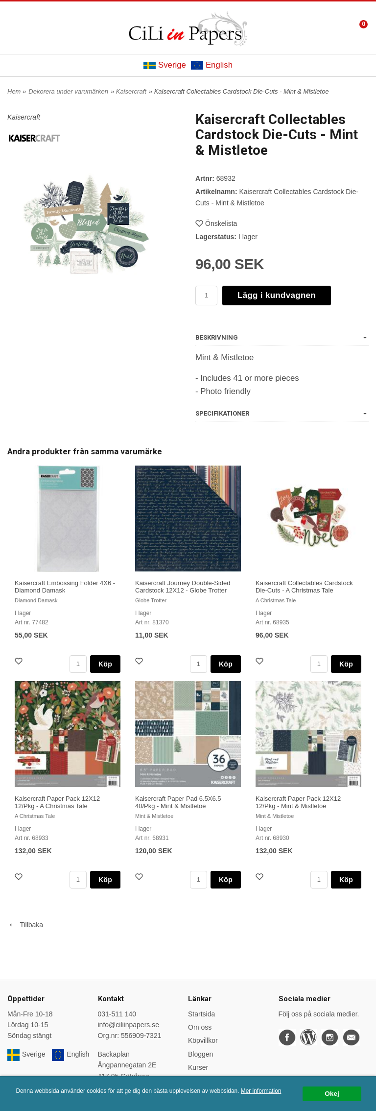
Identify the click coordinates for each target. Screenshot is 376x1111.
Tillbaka (25, 925)
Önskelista (216, 223)
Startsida (201, 1014)
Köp (105, 664)
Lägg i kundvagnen (276, 295)
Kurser (198, 1067)
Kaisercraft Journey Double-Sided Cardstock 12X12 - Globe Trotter (182, 586)
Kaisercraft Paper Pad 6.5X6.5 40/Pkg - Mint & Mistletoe (178, 802)
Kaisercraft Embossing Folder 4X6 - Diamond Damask (65, 586)
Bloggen (200, 1054)
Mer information (261, 1090)
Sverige (164, 65)
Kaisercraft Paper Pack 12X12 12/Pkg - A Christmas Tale (57, 802)
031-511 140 (117, 1014)
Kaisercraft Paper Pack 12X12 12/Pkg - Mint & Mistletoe (298, 802)
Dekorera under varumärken (68, 91)
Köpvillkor (203, 1040)
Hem (14, 91)
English (212, 65)
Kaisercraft (131, 91)
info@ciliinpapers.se (129, 1025)
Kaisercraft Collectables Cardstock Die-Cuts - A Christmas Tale (304, 586)
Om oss (200, 1027)
